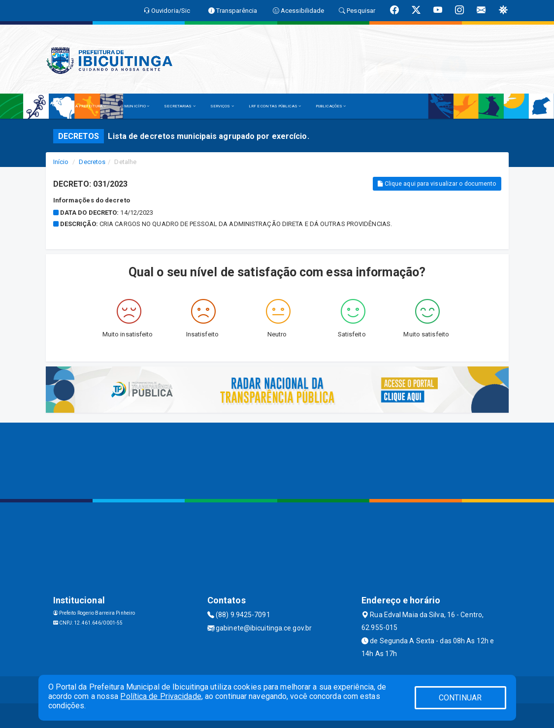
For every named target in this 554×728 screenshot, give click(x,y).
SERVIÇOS (222, 106)
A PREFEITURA (90, 106)
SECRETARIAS (179, 106)
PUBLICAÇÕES (331, 106)
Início (61, 161)
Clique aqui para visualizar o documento (437, 183)
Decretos (92, 161)
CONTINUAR (460, 697)
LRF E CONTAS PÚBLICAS (275, 106)
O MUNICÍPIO (135, 106)
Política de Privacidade (160, 696)
